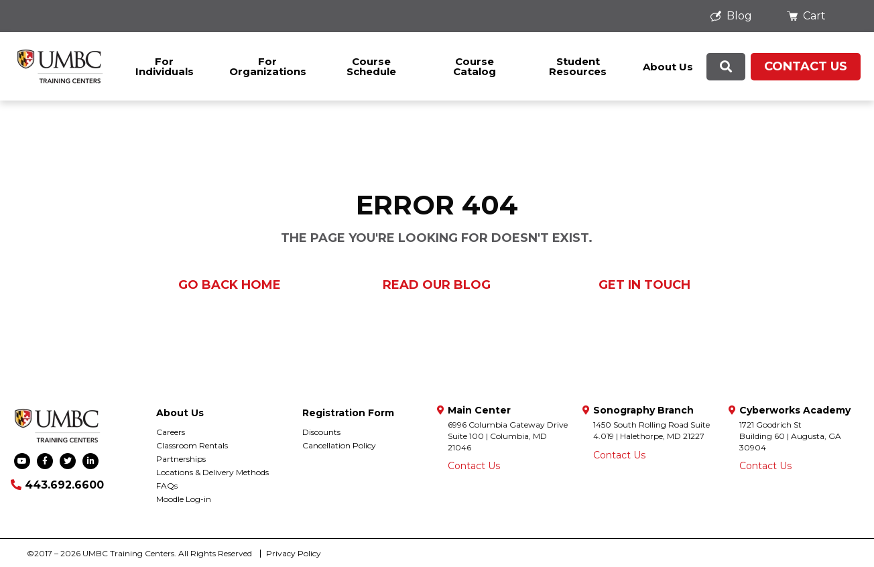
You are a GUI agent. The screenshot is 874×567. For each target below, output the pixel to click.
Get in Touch (644, 284)
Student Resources (578, 66)
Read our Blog (437, 284)
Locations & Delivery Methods (212, 472)
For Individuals (164, 66)
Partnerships (181, 459)
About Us (668, 67)
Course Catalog (474, 66)
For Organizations (267, 66)
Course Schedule (371, 66)
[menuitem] (735, 16)
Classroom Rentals (192, 445)
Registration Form (348, 413)
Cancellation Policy (339, 445)
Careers (170, 432)
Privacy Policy (293, 554)
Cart (806, 15)
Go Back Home (229, 284)
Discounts (321, 432)
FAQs (167, 486)
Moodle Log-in (183, 499)
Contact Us (805, 66)
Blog (731, 15)
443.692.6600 (57, 485)
